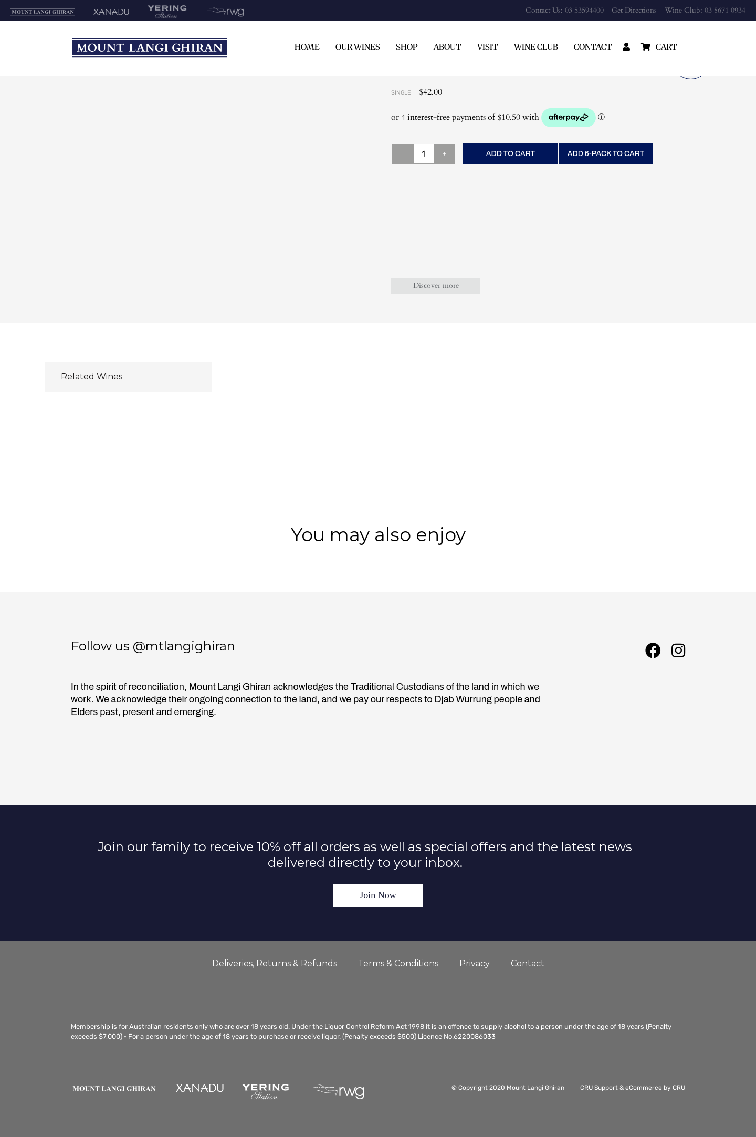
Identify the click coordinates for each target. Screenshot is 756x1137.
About (447, 47)
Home (307, 47)
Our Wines (357, 47)
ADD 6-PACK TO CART (606, 154)
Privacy (474, 963)
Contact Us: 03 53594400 (565, 10)
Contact (593, 47)
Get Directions (634, 10)
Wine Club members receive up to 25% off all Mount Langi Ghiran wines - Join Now (378, 328)
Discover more (436, 286)
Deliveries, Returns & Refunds (274, 963)
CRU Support (599, 1087)
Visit (487, 47)
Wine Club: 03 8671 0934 (705, 10)
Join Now (378, 895)
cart (666, 47)
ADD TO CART (510, 154)
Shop (407, 47)
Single (401, 92)
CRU (679, 1087)
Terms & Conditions (398, 963)
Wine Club (536, 47)
